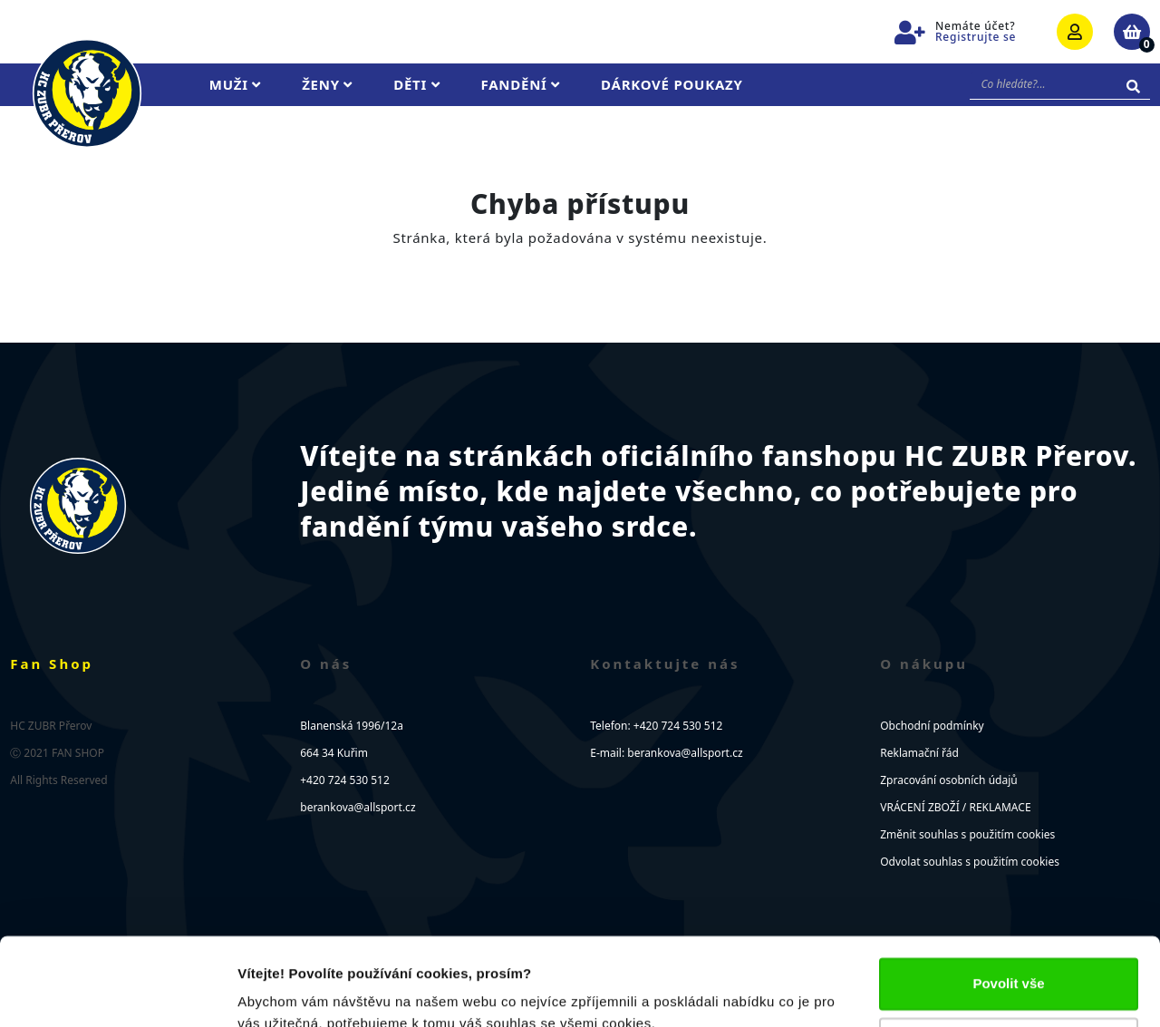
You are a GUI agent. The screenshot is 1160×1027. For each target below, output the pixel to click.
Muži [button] (235, 84)
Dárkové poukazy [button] (672, 84)
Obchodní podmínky (931, 725)
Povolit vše (1008, 901)
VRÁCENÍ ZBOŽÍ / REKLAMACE (955, 807)
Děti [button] (416, 84)
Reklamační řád (919, 753)
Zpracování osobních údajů (948, 780)
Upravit (1009, 960)
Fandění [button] (521, 84)
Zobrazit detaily (288, 991)
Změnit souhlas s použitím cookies (967, 834)
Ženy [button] (327, 84)
